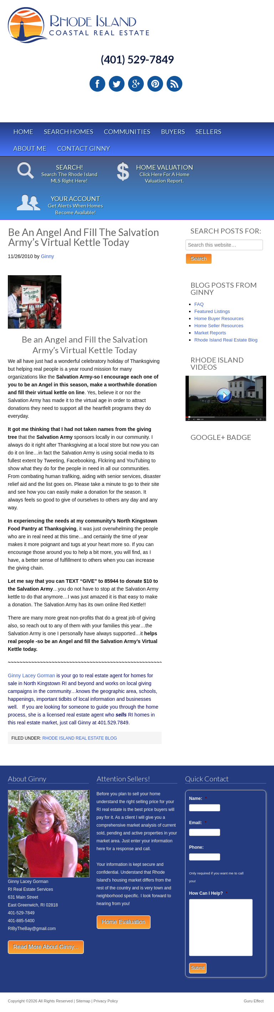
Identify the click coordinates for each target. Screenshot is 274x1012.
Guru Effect (253, 1001)
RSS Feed (174, 84)
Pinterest (155, 84)
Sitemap (83, 1001)
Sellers (208, 131)
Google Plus (136, 84)
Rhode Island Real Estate (93, 28)
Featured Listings (212, 311)
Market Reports (210, 332)
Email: (198, 822)
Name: (198, 798)
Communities (127, 131)
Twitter (117, 84)
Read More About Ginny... (45, 947)
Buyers (173, 131)
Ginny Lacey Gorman (31, 675)
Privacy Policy (105, 1001)
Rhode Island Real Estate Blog (79, 738)
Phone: (196, 847)
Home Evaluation (124, 922)
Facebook (97, 84)
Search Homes (68, 131)
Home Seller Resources (218, 325)
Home (23, 131)
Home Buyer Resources (219, 318)
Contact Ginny (83, 148)
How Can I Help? (208, 893)
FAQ (199, 304)
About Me (29, 148)
